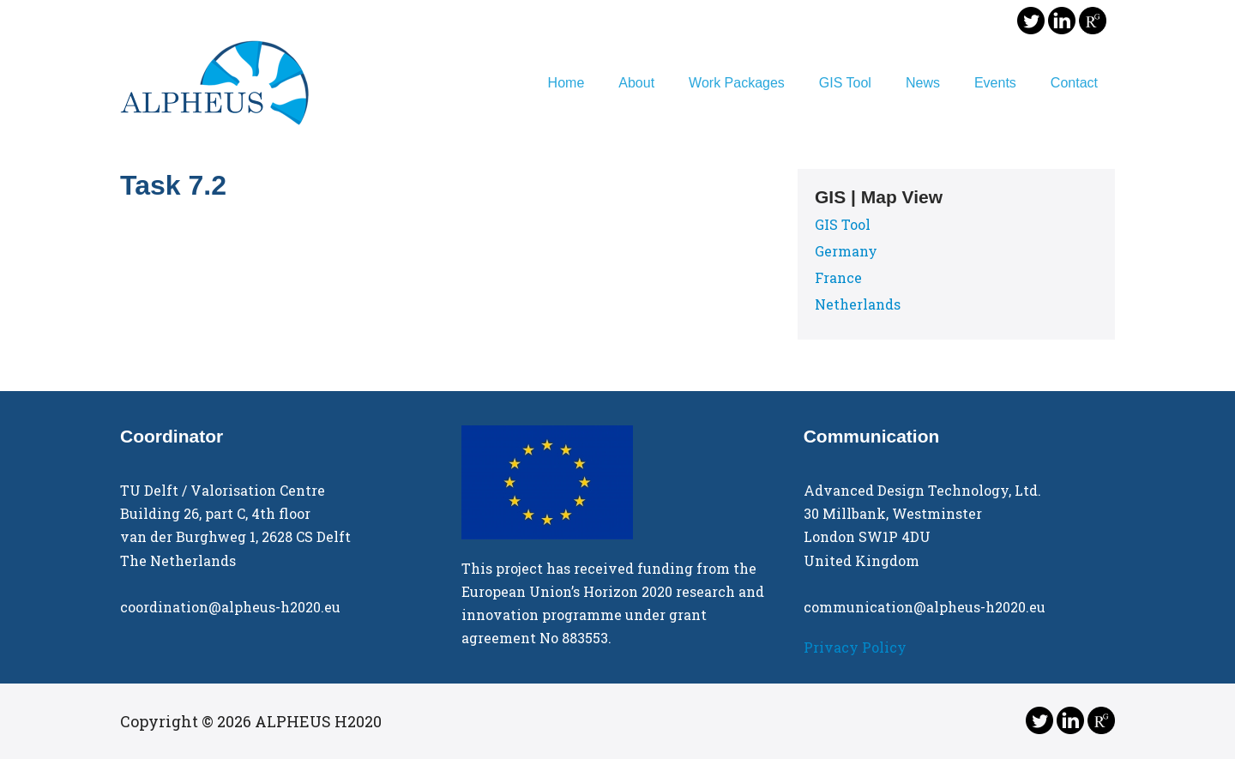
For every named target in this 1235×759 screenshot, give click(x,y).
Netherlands (858, 304)
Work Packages (737, 82)
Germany (846, 251)
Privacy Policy (855, 647)
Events (995, 82)
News (923, 82)
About (636, 82)
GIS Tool (845, 82)
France (838, 277)
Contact (1074, 82)
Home (566, 82)
